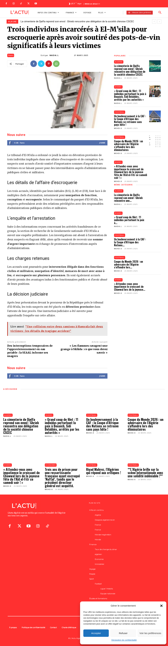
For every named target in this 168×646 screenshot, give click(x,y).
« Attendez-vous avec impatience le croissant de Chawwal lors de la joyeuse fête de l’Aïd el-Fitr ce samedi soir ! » (130, 172)
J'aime (102, 142)
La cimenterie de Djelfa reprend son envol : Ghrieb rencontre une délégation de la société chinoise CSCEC (77, 21)
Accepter (96, 633)
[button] (161, 605)
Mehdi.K (118, 128)
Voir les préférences (150, 633)
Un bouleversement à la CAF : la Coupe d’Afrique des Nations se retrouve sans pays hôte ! (130, 120)
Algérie (119, 62)
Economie (51, 465)
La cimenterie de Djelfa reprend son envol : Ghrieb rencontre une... (128, 198)
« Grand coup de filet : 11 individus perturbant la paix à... (129, 220)
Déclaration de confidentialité (124, 640)
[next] (159, 21)
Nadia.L (54, 55)
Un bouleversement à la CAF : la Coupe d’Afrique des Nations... (130, 242)
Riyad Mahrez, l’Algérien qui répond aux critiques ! (103, 471)
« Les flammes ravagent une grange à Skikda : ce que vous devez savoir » (84, 349)
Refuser (123, 633)
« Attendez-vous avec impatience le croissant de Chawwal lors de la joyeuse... (129, 287)
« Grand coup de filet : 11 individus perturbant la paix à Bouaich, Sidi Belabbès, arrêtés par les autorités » (130, 95)
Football (120, 112)
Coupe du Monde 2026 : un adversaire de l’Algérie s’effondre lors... (128, 264)
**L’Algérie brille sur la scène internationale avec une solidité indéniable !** (145, 472)
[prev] (154, 21)
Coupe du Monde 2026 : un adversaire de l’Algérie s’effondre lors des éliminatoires (128, 145)
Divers (10, 55)
